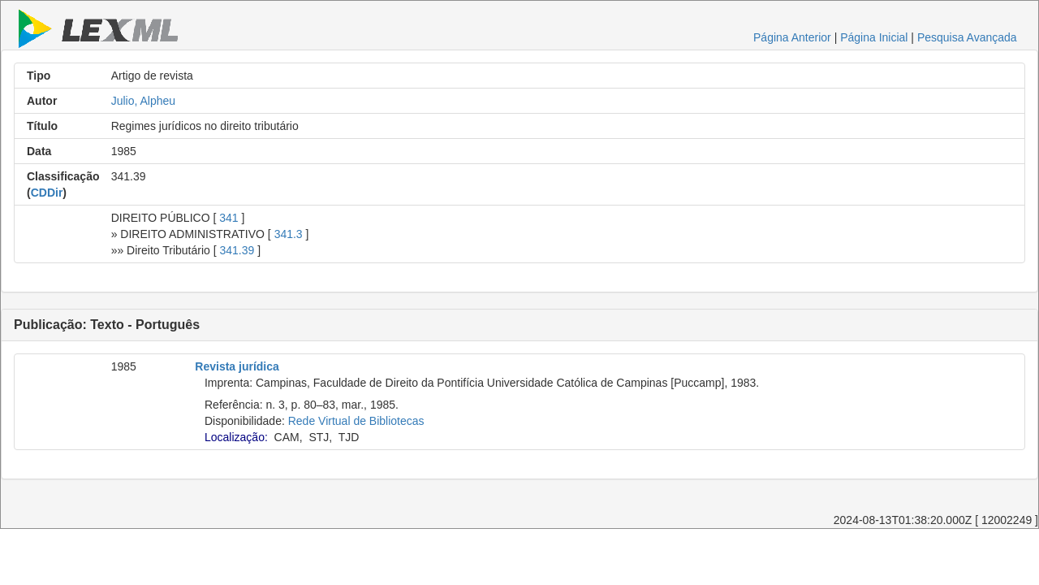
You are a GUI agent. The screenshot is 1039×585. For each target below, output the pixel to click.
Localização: (236, 437)
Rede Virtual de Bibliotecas (356, 420)
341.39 (237, 250)
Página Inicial (874, 37)
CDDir (47, 192)
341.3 (288, 234)
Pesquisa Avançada (967, 37)
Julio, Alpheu (143, 100)
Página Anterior (792, 37)
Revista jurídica (237, 366)
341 (228, 217)
